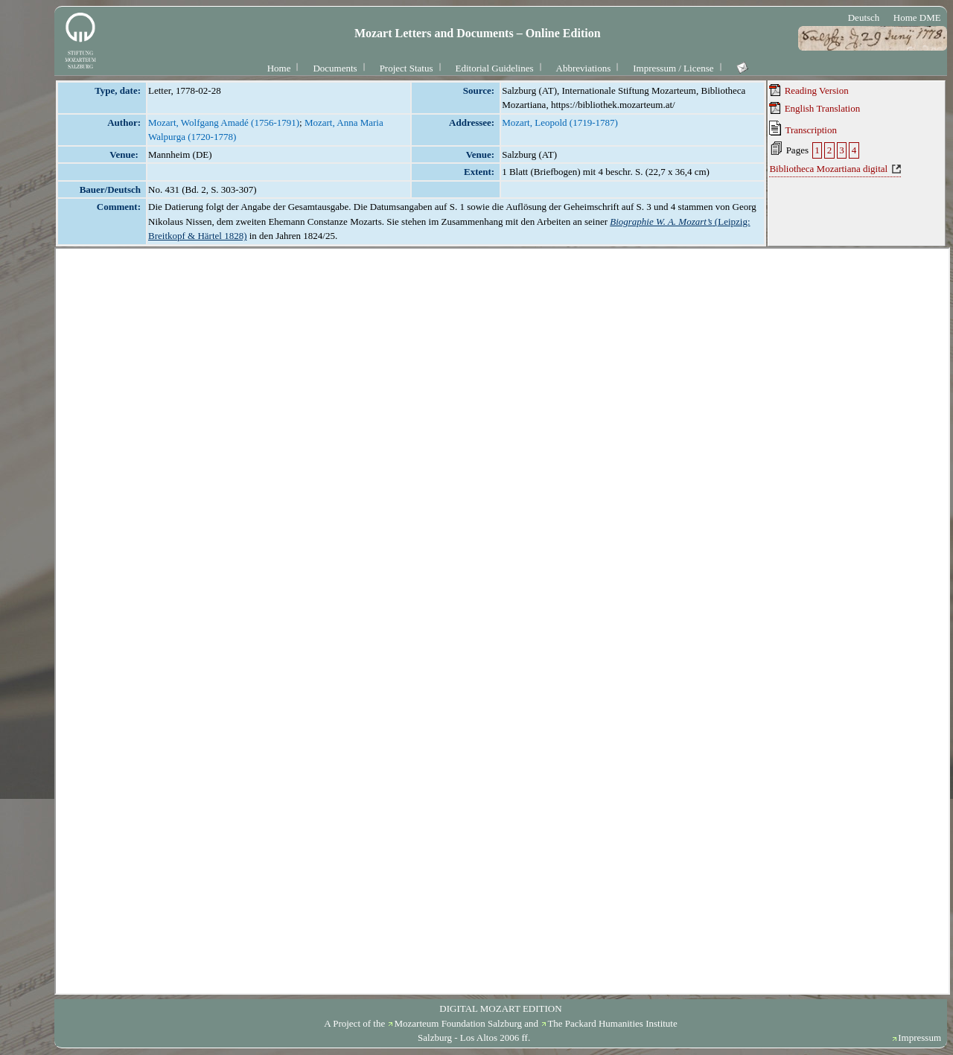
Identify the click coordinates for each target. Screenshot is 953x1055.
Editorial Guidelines (495, 68)
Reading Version (808, 90)
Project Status (406, 68)
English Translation (814, 108)
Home (279, 68)
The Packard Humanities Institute (612, 1023)
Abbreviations (583, 68)
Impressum (919, 1037)
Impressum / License (673, 68)
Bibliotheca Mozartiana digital (828, 168)
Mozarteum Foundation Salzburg (458, 1023)
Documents (335, 68)
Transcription (803, 128)
